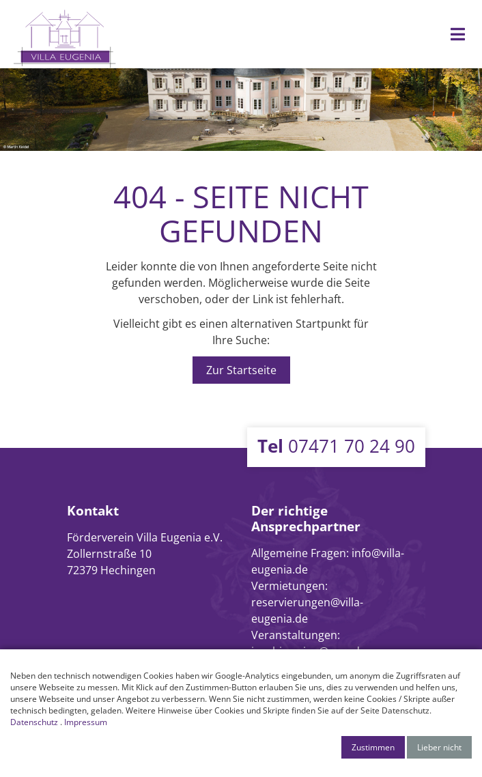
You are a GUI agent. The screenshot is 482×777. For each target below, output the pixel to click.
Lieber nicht (439, 747)
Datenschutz (34, 722)
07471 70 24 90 (336, 446)
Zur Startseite (241, 370)
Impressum (85, 722)
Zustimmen (373, 747)
